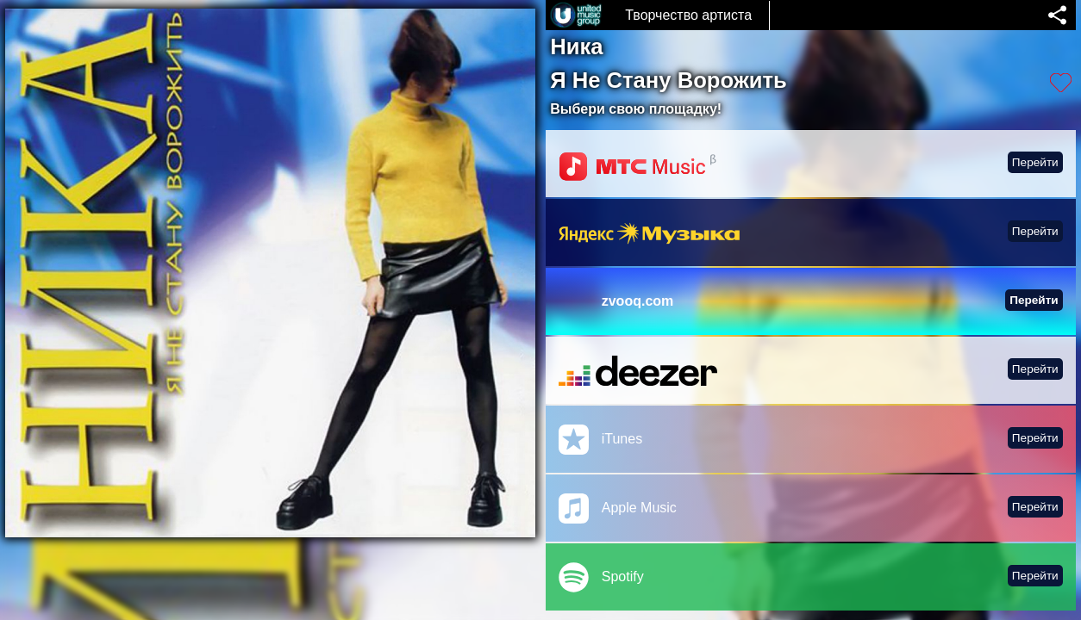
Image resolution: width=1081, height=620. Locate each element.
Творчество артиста (688, 15)
